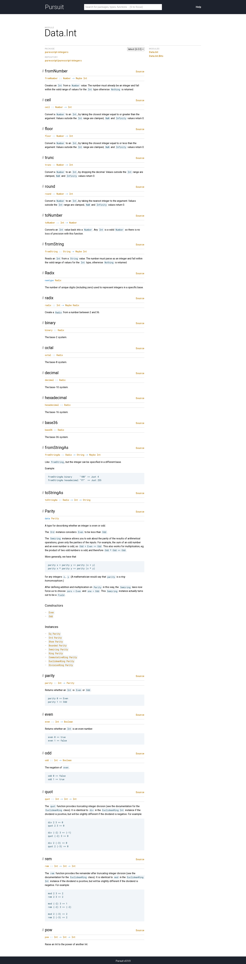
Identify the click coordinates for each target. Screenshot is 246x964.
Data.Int (153, 52)
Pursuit (54, 7)
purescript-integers (56, 52)
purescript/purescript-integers (63, 60)
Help (198, 6)
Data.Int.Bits (156, 56)
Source (140, 71)
